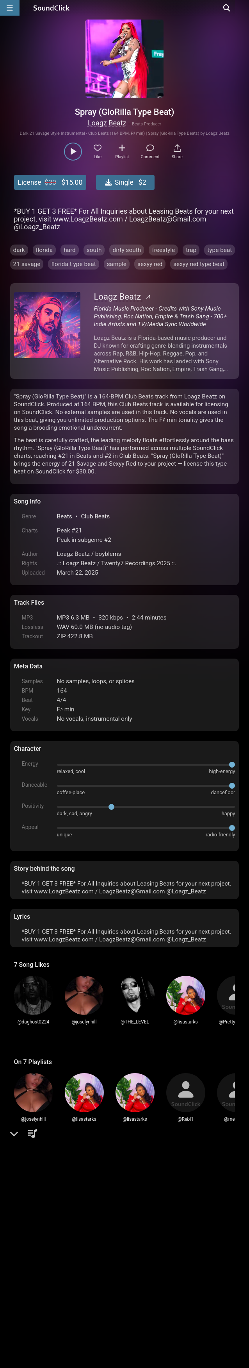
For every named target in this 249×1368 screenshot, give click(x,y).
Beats (64, 516)
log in (73, 1193)
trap (191, 250)
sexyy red (149, 264)
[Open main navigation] (10, 8)
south (94, 250)
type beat (219, 250)
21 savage (27, 264)
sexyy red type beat (198, 264)
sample (116, 264)
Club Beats (95, 516)
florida (44, 250)
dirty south (126, 250)
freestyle (163, 250)
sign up (44, 1193)
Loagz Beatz (107, 123)
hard (70, 250)
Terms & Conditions (85, 1279)
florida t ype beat (73, 264)
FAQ (46, 1279)
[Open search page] (241, 8)
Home (26, 1279)
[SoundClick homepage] (51, 8)
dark (19, 250)
